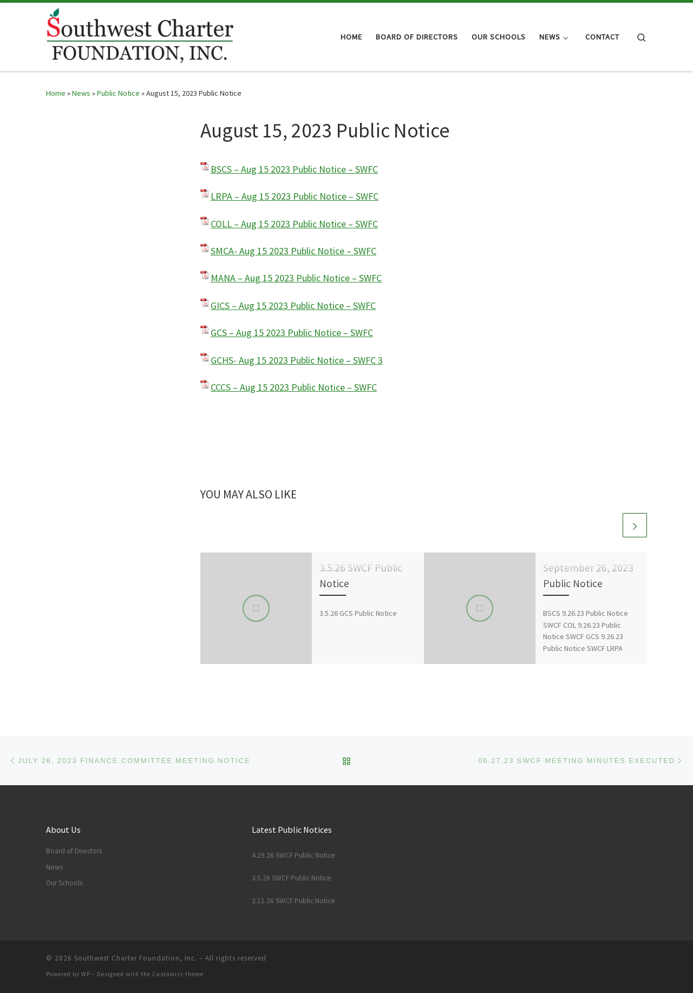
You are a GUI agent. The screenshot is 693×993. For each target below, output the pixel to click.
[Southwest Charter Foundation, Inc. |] (139, 35)
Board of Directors (74, 851)
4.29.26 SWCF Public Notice (293, 855)
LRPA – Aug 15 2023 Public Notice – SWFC (294, 196)
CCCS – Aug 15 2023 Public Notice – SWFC (294, 387)
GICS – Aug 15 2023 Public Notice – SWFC (293, 305)
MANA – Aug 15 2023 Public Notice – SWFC (296, 278)
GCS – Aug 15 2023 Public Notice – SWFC (292, 332)
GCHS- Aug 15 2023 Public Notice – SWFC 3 (297, 360)
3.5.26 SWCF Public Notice (291, 878)
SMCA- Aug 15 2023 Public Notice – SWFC (293, 251)
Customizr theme (178, 974)
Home (56, 93)
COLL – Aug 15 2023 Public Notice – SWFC (294, 224)
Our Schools (64, 882)
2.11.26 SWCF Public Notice (293, 900)
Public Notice (118, 93)
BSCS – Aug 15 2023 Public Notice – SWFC (294, 169)
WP (85, 974)
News (81, 93)
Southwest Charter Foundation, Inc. (135, 958)
